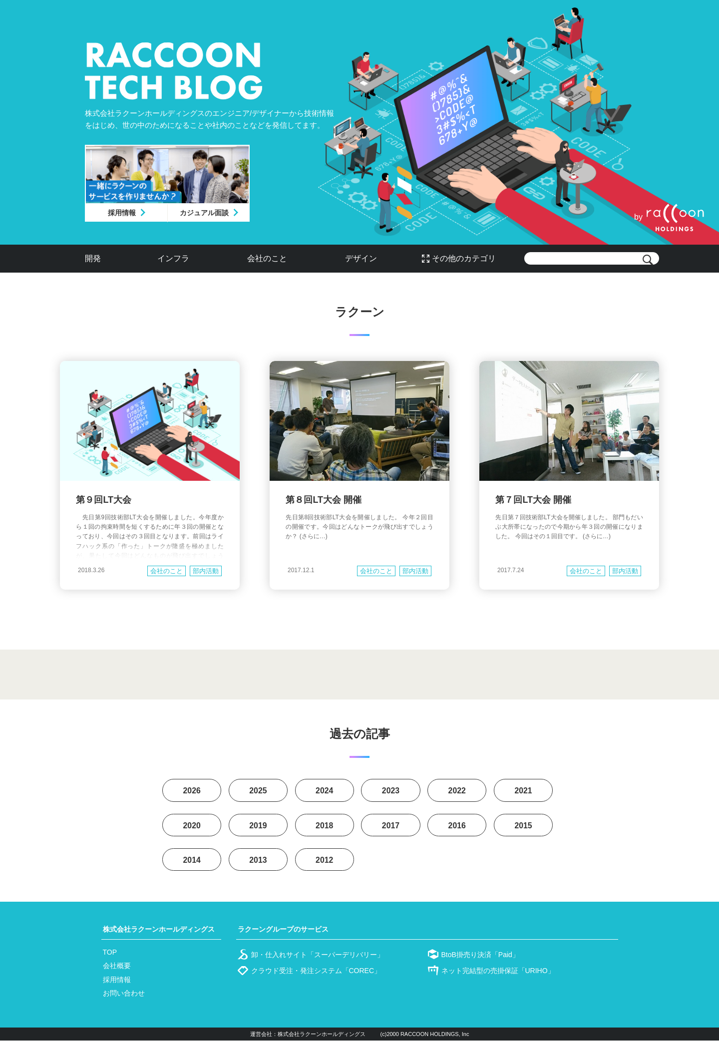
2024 (325, 790)
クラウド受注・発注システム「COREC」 (316, 971)
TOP (110, 953)
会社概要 (117, 966)
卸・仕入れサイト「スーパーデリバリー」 (317, 955)
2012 (325, 860)
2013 (258, 860)
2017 (391, 825)
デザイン (361, 258)
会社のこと (267, 258)
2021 (523, 790)
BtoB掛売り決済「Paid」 (480, 955)
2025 (258, 790)
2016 (457, 825)
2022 (457, 790)
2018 (325, 825)
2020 (192, 825)
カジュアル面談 (204, 213)
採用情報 (122, 213)
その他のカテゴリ (464, 258)
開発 (93, 258)
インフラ (173, 258)
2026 (192, 790)
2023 (391, 790)
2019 (258, 825)
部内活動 (206, 571)
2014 (192, 860)
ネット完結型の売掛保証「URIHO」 (498, 971)
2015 (523, 825)
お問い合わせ (124, 994)
